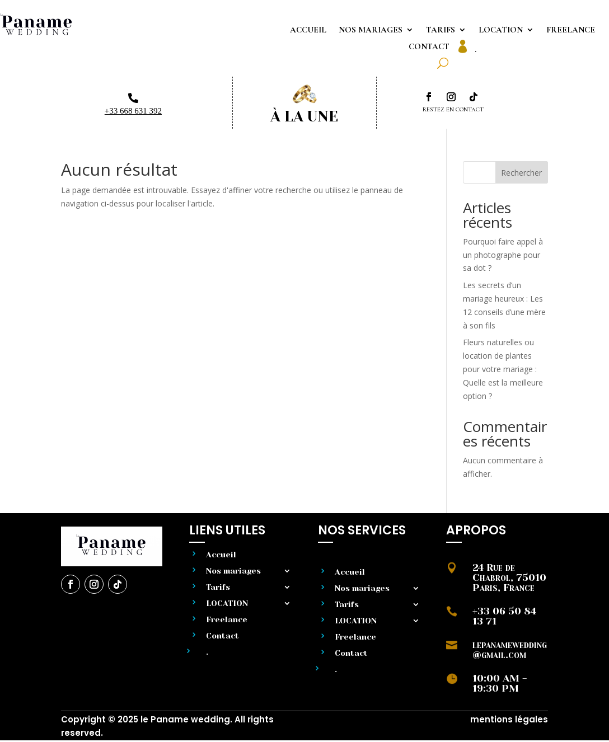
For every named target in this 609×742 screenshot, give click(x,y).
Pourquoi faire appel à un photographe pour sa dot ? (503, 255)
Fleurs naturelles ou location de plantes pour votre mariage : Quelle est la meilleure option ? (503, 369)
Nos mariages (370, 30)
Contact (429, 47)
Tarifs (440, 30)
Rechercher (521, 172)
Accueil (308, 30)
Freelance (570, 30)
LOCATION (501, 30)
